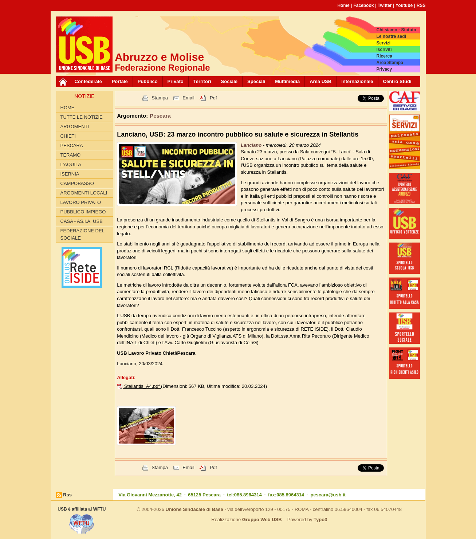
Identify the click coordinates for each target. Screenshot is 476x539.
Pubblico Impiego (83, 212)
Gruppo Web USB (262, 519)
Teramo (70, 155)
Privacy (384, 69)
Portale (120, 81)
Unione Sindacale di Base (194, 509)
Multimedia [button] (287, 81)
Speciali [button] (256, 81)
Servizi (383, 43)
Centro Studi (397, 81)
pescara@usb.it (328, 494)
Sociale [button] (229, 81)
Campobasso (77, 183)
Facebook (363, 5)
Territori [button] (202, 81)
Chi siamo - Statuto (396, 29)
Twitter (385, 5)
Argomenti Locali (83, 193)
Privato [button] (176, 81)
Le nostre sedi (391, 36)
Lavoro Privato (80, 202)
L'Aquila (70, 164)
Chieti (68, 136)
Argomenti (74, 126)
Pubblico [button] (148, 81)
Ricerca (384, 56)
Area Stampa (389, 62)
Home (343, 5)
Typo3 (320, 519)
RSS (421, 5)
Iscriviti (384, 49)
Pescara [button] (160, 116)
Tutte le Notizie (81, 117)
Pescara (71, 145)
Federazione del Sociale (82, 234)
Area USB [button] (320, 81)
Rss (67, 494)
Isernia (69, 174)
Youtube (404, 5)
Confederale (88, 81)
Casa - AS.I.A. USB (81, 221)
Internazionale (357, 81)
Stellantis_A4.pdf (142, 386)
